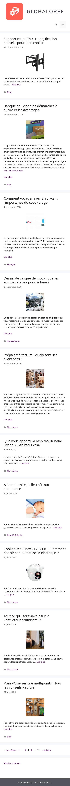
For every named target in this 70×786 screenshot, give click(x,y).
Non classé (12, 427)
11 (38, 750)
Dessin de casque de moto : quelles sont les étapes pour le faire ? (31, 280)
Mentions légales (12, 763)
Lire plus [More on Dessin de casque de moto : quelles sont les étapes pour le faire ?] (8, 333)
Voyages (11, 264)
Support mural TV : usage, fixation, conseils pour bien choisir (31, 40)
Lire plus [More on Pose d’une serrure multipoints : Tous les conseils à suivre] (8, 729)
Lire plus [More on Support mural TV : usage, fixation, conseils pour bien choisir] (16, 84)
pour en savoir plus (13, 170)
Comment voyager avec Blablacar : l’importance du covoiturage (31, 200)
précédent (10, 750)
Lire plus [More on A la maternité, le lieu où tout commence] (58, 527)
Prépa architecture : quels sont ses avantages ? (30, 357)
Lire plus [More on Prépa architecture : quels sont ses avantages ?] (8, 419)
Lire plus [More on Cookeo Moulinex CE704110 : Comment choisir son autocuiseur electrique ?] (10, 594)
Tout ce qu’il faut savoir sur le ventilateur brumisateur (26, 618)
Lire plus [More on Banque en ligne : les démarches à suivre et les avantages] (8, 177)
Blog (9, 92)
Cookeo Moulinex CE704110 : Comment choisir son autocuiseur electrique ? (35, 551)
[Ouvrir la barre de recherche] (56, 24)
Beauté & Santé (14, 535)
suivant (46, 750)
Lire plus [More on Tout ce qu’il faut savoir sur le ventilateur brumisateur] (40, 661)
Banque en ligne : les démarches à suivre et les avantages (30, 108)
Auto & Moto (13, 341)
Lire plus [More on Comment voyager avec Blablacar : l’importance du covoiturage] (8, 256)
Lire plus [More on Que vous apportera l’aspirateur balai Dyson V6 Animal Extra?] (25, 463)
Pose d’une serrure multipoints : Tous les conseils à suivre (33, 685)
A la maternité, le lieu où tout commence (26, 486)
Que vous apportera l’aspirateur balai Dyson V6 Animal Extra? (33, 443)
